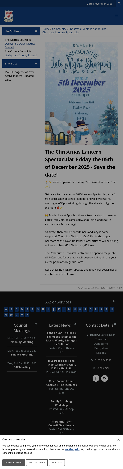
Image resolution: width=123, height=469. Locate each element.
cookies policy (72, 449)
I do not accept (37, 462)
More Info (57, 462)
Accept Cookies (13, 462)
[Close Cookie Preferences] (118, 440)
